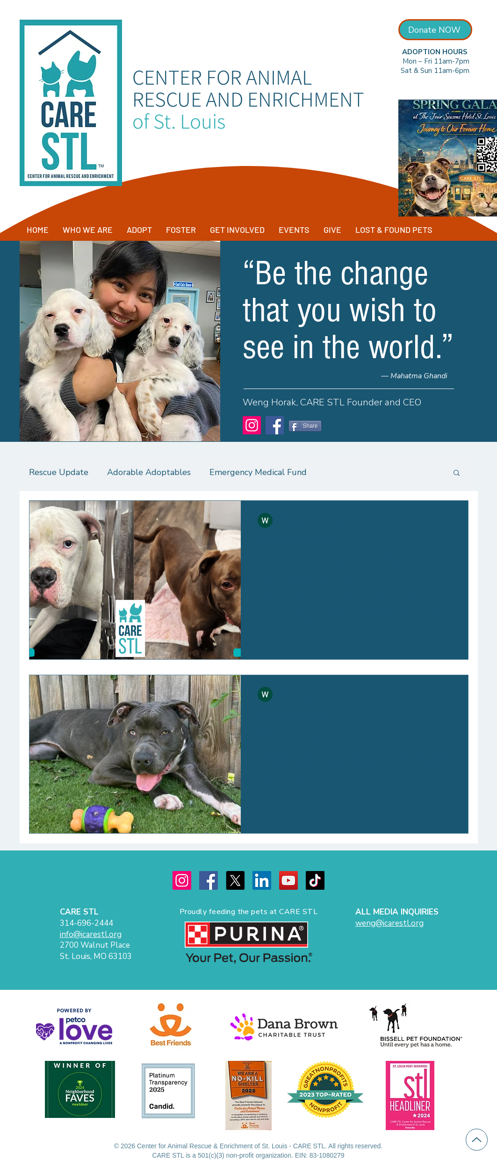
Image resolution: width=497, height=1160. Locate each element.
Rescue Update (58, 472)
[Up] (477, 1140)
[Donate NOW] (435, 29)
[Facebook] (275, 425)
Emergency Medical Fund (258, 472)
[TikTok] (315, 880)
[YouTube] (288, 880)
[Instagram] (252, 425)
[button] (456, 473)
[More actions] (449, 520)
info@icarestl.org (91, 934)
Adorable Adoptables (149, 472)
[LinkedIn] (261, 880)
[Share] (305, 426)
